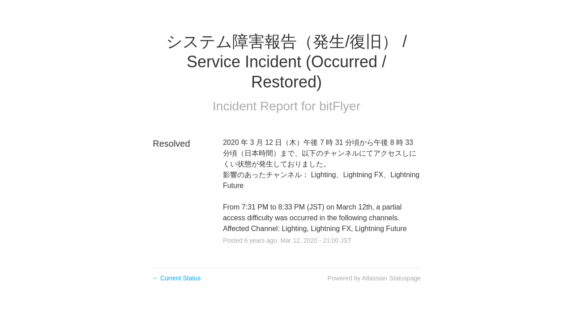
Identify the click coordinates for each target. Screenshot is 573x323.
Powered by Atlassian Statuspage (374, 278)
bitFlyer (339, 106)
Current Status (176, 278)
